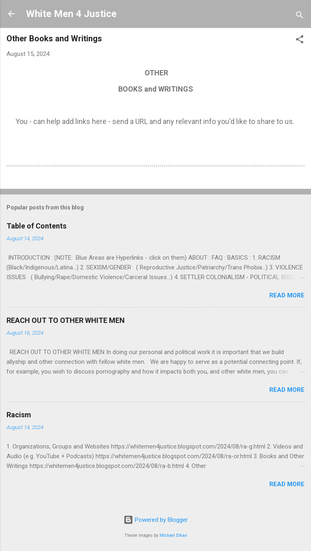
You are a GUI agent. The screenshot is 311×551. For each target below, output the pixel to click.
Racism (18, 414)
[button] (300, 40)
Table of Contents (36, 226)
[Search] (300, 16)
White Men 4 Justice (71, 13)
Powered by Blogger (156, 519)
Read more (287, 295)
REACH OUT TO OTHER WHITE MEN (65, 320)
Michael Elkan (173, 535)
